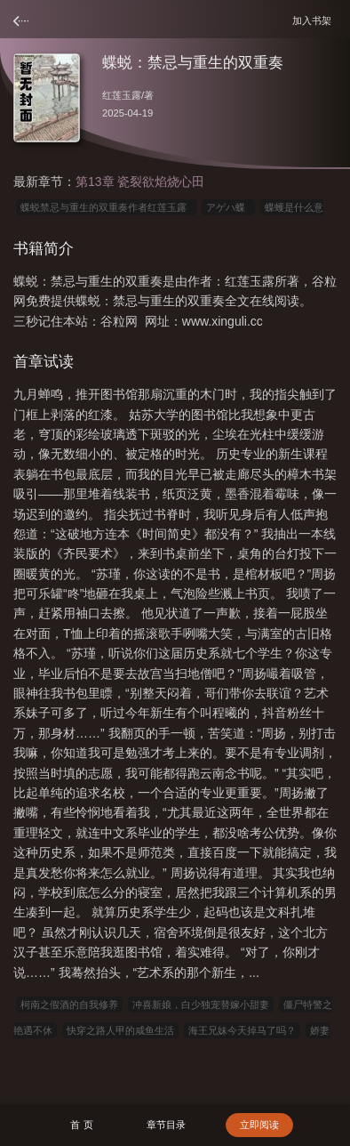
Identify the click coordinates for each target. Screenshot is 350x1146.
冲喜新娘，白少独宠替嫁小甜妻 (200, 1004)
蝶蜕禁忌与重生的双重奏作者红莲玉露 (106, 207)
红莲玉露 (121, 95)
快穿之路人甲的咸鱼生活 (120, 1030)
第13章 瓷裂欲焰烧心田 (140, 181)
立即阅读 (259, 1124)
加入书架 (314, 20)
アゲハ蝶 (228, 207)
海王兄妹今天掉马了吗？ (242, 1030)
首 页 (81, 1124)
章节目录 (166, 1124)
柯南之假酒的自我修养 (69, 1004)
